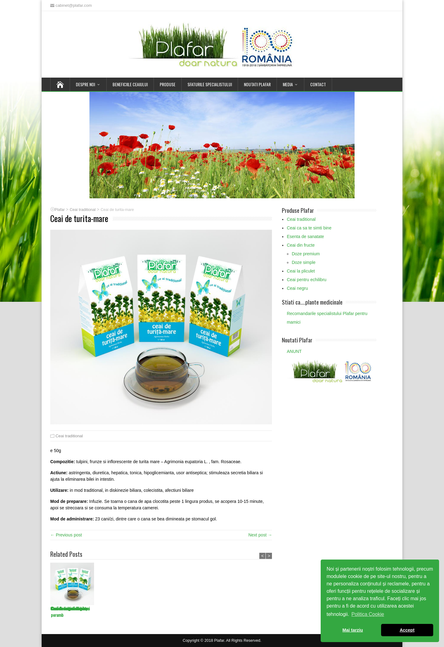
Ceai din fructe (300, 245)
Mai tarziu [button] (353, 630)
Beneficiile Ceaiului (130, 84)
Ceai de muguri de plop (115, 608)
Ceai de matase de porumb (157, 611)
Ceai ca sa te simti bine (309, 227)
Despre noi (85, 84)
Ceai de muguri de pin (67, 608)
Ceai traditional (69, 436)
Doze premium (306, 253)
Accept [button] (407, 630)
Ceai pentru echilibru (306, 279)
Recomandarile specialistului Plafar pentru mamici (327, 318)
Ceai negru (297, 288)
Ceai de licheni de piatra (207, 608)
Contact (318, 84)
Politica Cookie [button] (368, 614)
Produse (167, 84)
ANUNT (294, 351)
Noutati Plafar (257, 84)
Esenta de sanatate (305, 236)
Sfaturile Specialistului (209, 84)
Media (288, 84)
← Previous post (66, 534)
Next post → (260, 534)
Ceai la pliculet (301, 271)
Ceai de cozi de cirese (251, 608)
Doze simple (303, 262)
